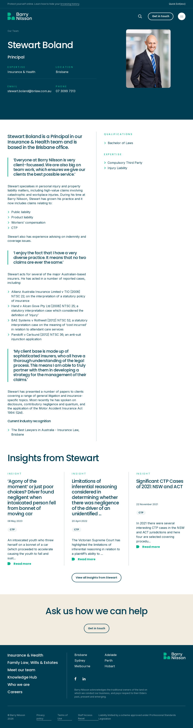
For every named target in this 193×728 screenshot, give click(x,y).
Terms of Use (62, 717)
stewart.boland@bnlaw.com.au (29, 91)
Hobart (110, 666)
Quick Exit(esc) (177, 3)
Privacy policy (41, 717)
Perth (109, 660)
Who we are (19, 684)
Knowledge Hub (22, 677)
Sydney (79, 660)
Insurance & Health (25, 655)
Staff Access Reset (85, 717)
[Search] (143, 16)
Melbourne (82, 666)
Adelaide (111, 655)
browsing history (70, 3)
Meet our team (21, 670)
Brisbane (80, 655)
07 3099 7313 (65, 91)
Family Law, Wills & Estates (33, 662)
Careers (15, 692)
